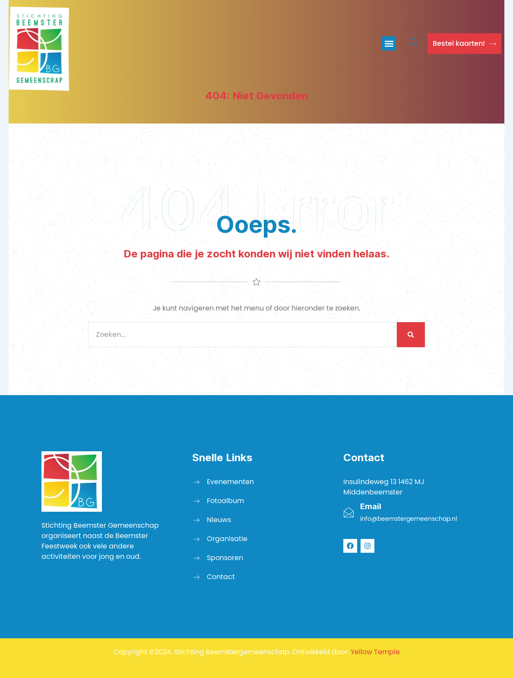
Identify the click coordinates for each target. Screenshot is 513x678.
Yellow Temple (375, 652)
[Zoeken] (411, 334)
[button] (389, 43)
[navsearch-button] (413, 43)
